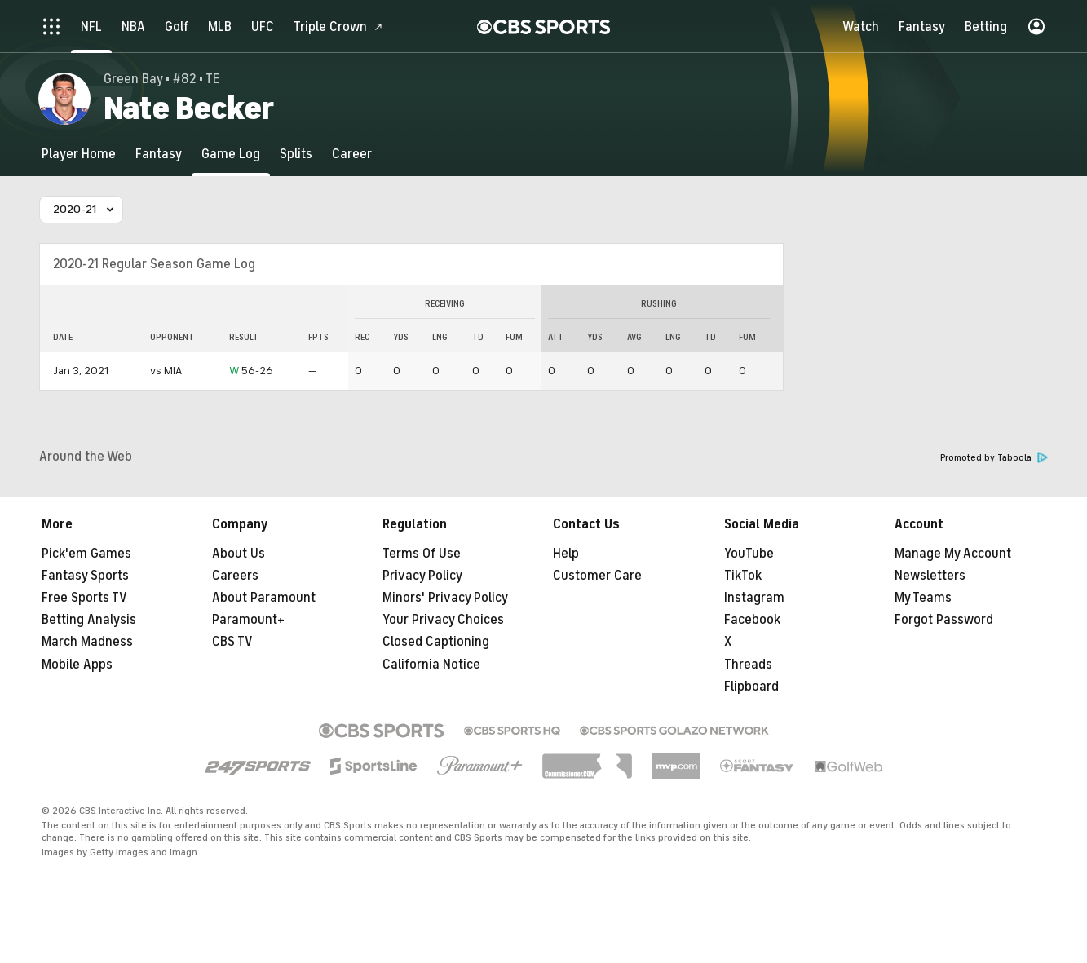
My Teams (923, 598)
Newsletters (930, 576)
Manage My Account (953, 554)
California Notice (431, 664)
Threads (748, 664)
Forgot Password (944, 620)
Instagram (754, 598)
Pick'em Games (86, 554)
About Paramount (264, 598)
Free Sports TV (84, 598)
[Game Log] (231, 153)
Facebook (752, 620)
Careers (235, 576)
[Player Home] (79, 153)
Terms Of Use (421, 554)
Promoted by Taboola (994, 458)
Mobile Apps (77, 664)
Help (566, 554)
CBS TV (232, 642)
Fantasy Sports (85, 576)
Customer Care (597, 576)
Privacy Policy (422, 576)
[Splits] (296, 153)
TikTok (743, 576)
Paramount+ (248, 620)
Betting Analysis (89, 620)
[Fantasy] (159, 153)
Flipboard (751, 686)
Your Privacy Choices (443, 620)
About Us (238, 554)
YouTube (749, 554)
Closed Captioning (435, 642)
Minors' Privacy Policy (445, 598)
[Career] (352, 153)
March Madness (87, 642)
